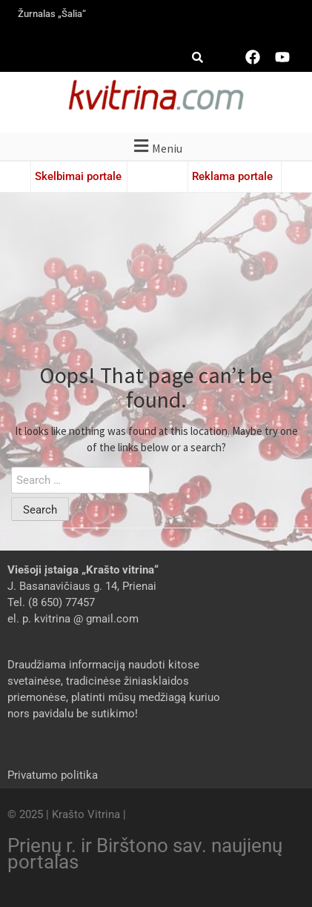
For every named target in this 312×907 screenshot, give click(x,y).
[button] (156, 146)
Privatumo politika (52, 775)
